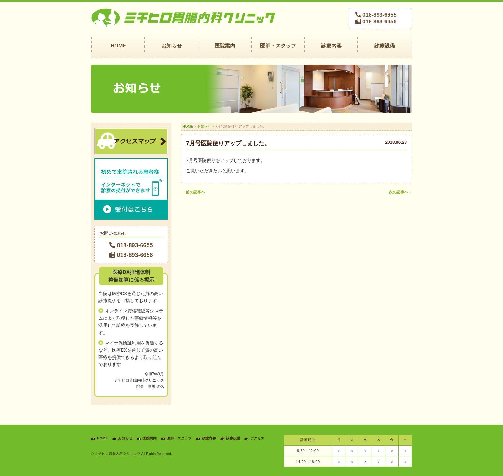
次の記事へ (400, 192)
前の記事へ (193, 192)
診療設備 (233, 438)
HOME (188, 126)
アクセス (257, 438)
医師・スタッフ (179, 438)
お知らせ (204, 126)
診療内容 (209, 438)
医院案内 (149, 438)
